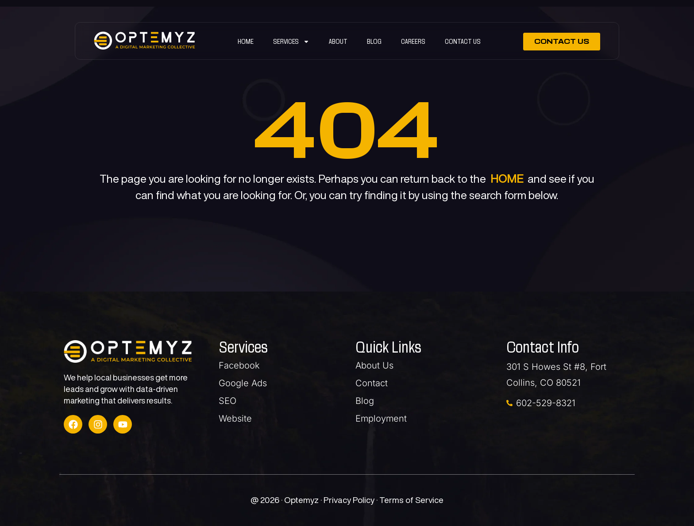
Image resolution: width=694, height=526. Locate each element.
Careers (413, 41)
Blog (374, 41)
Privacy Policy (350, 499)
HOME (506, 178)
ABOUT (338, 41)
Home (246, 41)
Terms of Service (411, 499)
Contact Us (463, 41)
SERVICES (291, 41)
